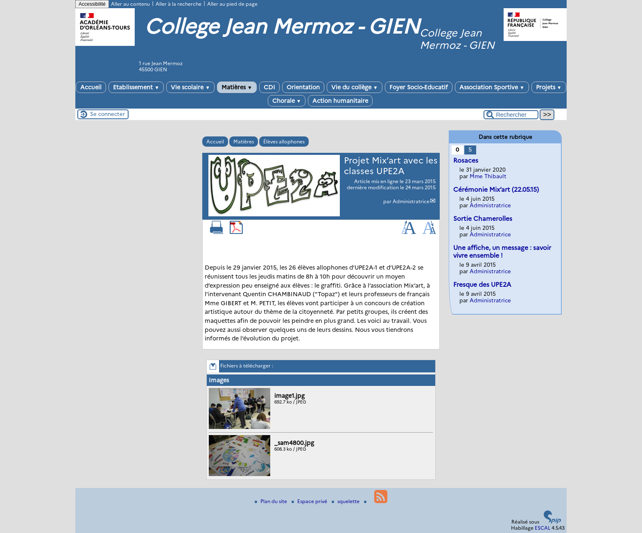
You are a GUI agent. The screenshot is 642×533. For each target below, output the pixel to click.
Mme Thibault (488, 176)
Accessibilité (92, 4)
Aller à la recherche (178, 4)
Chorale (286, 100)
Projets (549, 87)
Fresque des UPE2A (482, 284)
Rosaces (465, 160)
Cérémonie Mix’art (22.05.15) (496, 189)
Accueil (91, 87)
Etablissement (136, 87)
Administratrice (411, 201)
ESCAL (542, 528)
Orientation (303, 87)
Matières (237, 87)
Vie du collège (354, 87)
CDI (269, 87)
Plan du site (271, 501)
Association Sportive (491, 87)
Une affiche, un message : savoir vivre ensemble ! (502, 251)
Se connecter (107, 114)
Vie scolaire (190, 87)
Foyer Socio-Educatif (418, 87)
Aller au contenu (130, 4)
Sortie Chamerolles (482, 218)
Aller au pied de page (232, 4)
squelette (346, 501)
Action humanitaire (340, 100)
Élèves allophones (284, 141)
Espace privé (310, 501)
